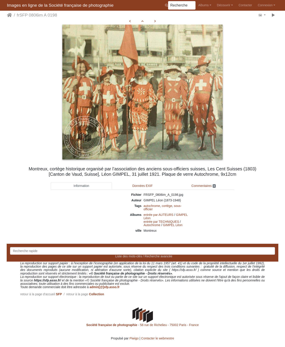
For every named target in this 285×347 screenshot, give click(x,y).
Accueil (9, 15)
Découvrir (223, 5)
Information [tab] (81, 186)
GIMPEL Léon (172, 225)
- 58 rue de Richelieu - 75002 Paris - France (142, 325)
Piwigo (133, 338)
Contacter (245, 5)
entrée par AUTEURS (158, 215)
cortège (167, 206)
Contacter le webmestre (157, 338)
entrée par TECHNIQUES (161, 221)
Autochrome (152, 225)
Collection (96, 294)
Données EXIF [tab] (142, 186)
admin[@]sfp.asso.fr (105, 287)
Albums (203, 5)
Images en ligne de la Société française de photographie (60, 5)
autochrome (152, 206)
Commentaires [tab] (203, 186)
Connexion (265, 5)
